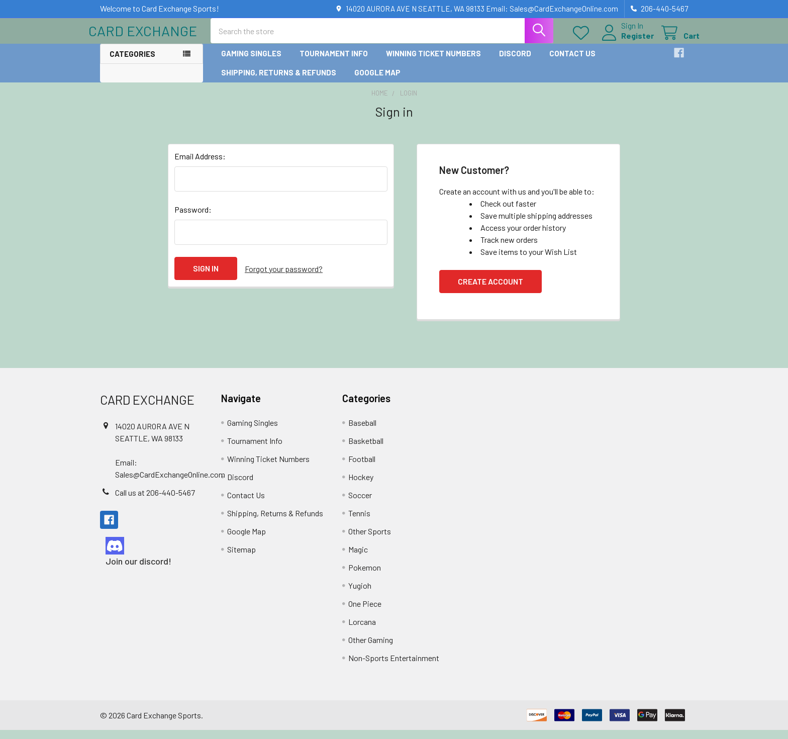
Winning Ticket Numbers (433, 61)
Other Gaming (370, 649)
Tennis (359, 522)
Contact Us (572, 61)
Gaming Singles (251, 61)
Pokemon (364, 576)
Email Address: (200, 165)
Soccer (360, 504)
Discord (515, 61)
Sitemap (241, 558)
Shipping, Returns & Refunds (278, 80)
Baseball (362, 431)
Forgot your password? (284, 277)
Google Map (377, 80)
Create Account (490, 290)
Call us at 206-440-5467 (155, 501)
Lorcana (362, 630)
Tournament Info (334, 61)
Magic (358, 558)
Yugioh (359, 594)
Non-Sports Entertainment (393, 667)
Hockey (360, 486)
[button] (152, 554)
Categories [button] (132, 62)
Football (361, 468)
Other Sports (369, 540)
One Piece (364, 612)
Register (626, 41)
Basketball (365, 449)
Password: (193, 218)
